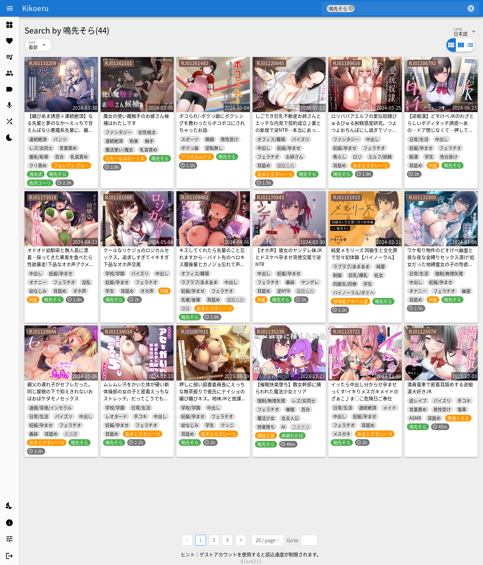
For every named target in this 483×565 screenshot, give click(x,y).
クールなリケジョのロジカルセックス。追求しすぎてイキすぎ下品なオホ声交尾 (136, 257)
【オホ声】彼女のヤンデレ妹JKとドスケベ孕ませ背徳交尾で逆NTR (288, 257)
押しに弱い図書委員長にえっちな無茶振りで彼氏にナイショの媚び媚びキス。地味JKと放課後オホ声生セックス (212, 395)
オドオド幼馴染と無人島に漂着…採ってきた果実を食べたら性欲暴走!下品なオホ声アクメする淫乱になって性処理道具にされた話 (60, 264)
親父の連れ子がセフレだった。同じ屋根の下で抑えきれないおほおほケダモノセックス (60, 391)
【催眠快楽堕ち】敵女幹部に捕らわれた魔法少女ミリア (288, 388)
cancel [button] (351, 8)
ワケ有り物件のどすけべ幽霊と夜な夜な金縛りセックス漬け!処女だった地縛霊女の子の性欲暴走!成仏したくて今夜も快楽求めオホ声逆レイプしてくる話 (441, 264)
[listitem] (9, 25)
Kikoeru (35, 8)
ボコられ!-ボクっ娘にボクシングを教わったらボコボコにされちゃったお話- (212, 122)
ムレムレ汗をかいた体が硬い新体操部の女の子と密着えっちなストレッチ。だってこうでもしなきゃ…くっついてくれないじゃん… (136, 398)
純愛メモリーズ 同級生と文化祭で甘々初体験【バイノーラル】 (364, 253)
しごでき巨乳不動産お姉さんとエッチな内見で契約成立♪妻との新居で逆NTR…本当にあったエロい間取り (288, 126)
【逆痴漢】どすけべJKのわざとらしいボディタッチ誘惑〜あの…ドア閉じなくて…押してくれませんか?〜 (440, 126)
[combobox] (410, 8)
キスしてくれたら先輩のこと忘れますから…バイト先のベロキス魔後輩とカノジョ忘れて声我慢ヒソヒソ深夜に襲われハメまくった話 (212, 264)
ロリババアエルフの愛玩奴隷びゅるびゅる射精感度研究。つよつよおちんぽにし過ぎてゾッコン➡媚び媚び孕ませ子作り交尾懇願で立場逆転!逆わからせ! (364, 129)
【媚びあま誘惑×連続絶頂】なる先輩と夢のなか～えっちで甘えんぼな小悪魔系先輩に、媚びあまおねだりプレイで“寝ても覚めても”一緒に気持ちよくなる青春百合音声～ (61, 133)
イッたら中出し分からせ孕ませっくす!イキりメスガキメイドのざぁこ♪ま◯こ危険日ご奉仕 (364, 391)
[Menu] (9, 8)
